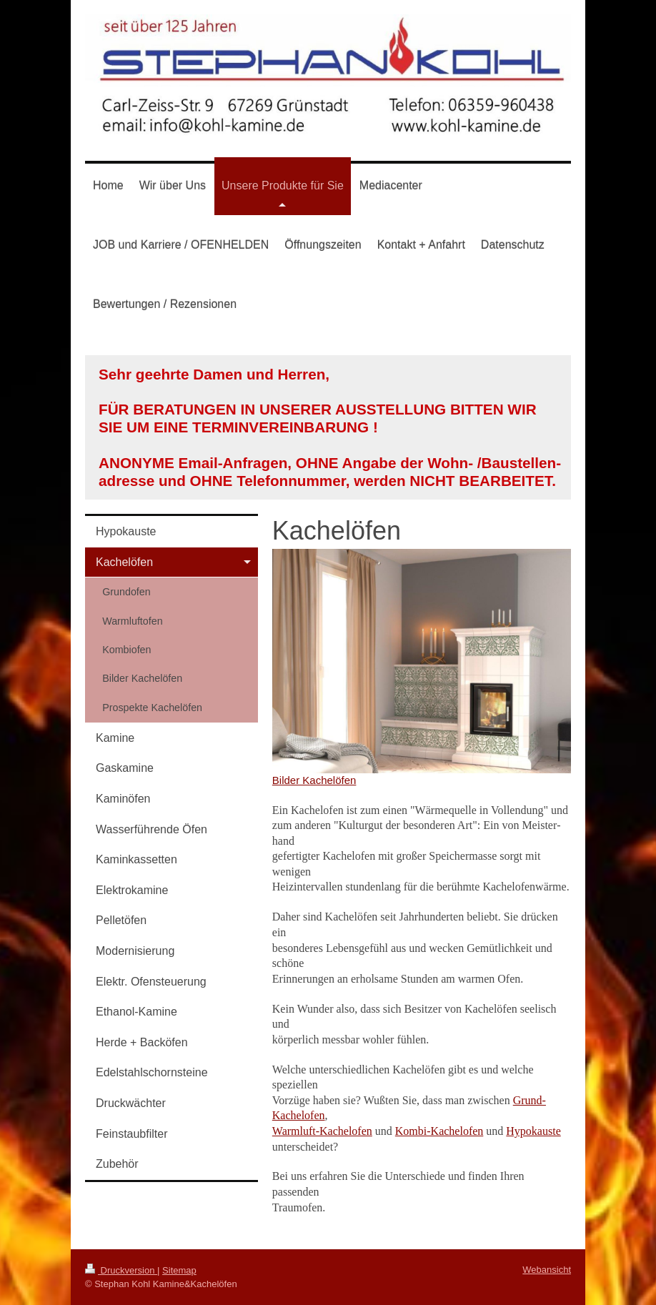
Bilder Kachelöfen (314, 780)
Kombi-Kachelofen (439, 1131)
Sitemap (179, 1270)
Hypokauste (533, 1131)
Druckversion (121, 1270)
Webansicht (546, 1269)
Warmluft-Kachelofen (322, 1131)
